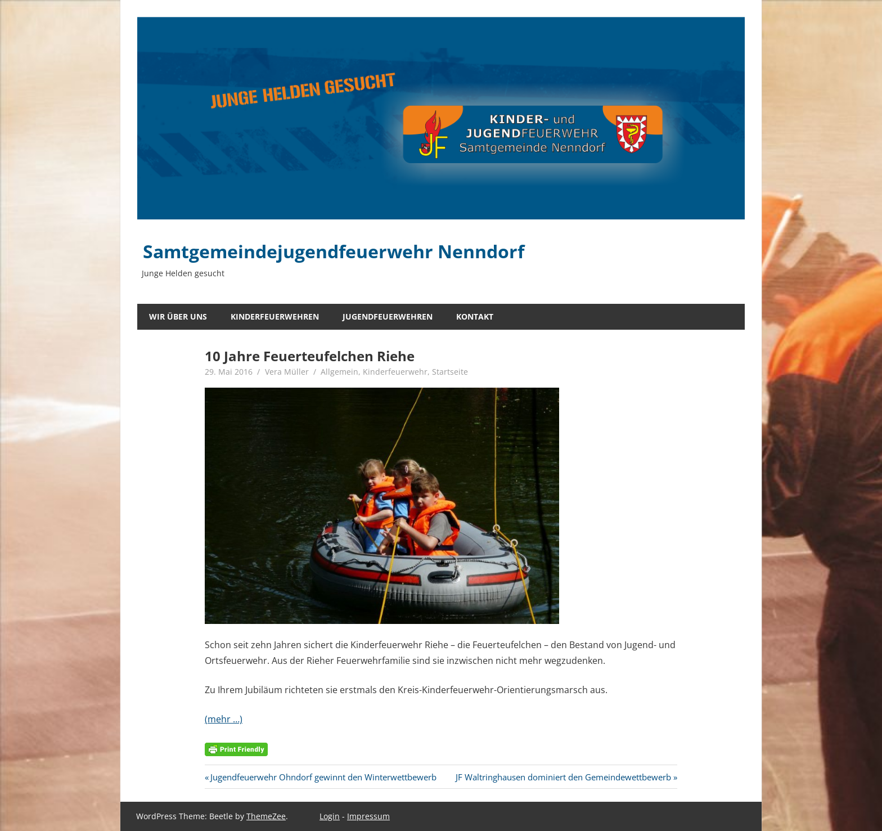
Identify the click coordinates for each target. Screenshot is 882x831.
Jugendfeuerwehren (388, 316)
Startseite (450, 371)
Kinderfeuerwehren (275, 316)
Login (330, 816)
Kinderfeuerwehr (395, 371)
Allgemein (339, 371)
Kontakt (474, 316)
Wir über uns (178, 316)
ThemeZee (266, 816)
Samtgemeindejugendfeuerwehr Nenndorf (333, 251)
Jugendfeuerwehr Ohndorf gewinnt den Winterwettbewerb (323, 777)
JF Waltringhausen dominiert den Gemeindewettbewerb (563, 777)
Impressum (368, 816)
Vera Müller (287, 371)
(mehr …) (223, 719)
